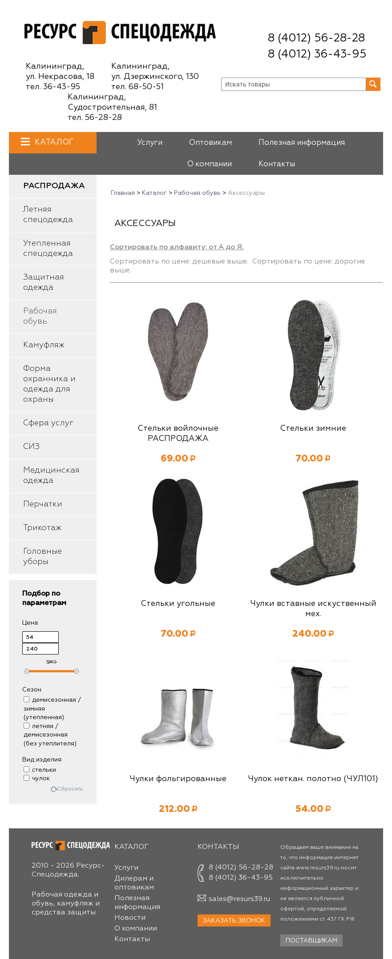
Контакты (277, 164)
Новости (129, 918)
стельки (40, 770)
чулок (37, 778)
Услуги (149, 143)
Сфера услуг (48, 423)
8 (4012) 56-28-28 (316, 38)
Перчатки (42, 504)
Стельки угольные (178, 604)
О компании (209, 164)
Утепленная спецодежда (48, 248)
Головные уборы (42, 556)
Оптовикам (210, 143)
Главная (123, 193)
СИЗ (31, 447)
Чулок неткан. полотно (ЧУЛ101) (313, 779)
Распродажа (54, 186)
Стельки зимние (313, 428)
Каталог (53, 142)
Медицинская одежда (51, 475)
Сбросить (70, 789)
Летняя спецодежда (48, 215)
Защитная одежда (43, 282)
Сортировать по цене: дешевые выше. (179, 261)
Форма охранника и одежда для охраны (49, 384)
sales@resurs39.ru (239, 899)
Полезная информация (302, 143)
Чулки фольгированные (177, 779)
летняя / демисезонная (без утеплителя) (50, 735)
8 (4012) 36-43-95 (317, 54)
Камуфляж (44, 345)
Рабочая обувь (40, 316)
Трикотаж (42, 528)
